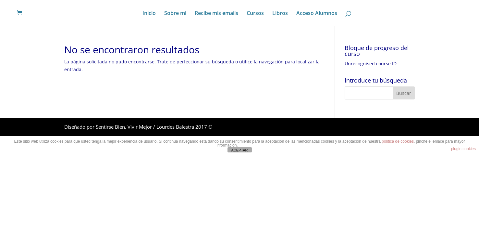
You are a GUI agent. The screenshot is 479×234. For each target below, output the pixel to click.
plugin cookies (463, 149)
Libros (280, 14)
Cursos (255, 14)
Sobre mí (175, 14)
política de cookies (398, 141)
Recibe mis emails (216, 14)
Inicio (149, 14)
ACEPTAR (239, 150)
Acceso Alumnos (316, 14)
